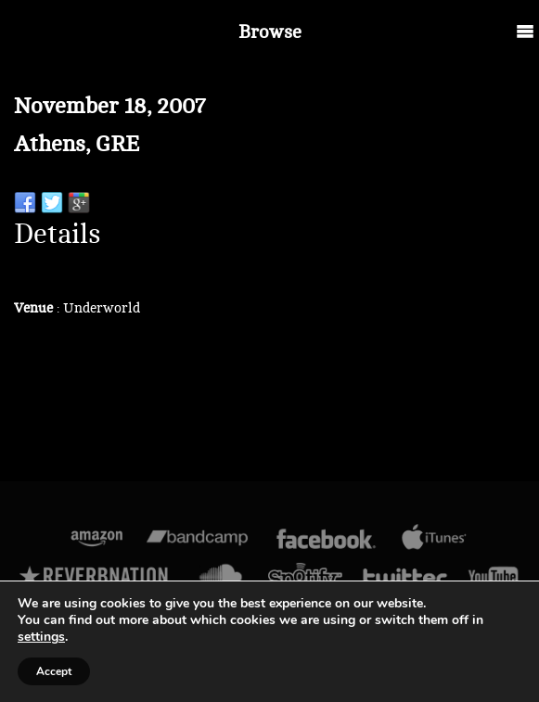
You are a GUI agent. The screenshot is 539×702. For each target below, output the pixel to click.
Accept (53, 671)
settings (41, 637)
